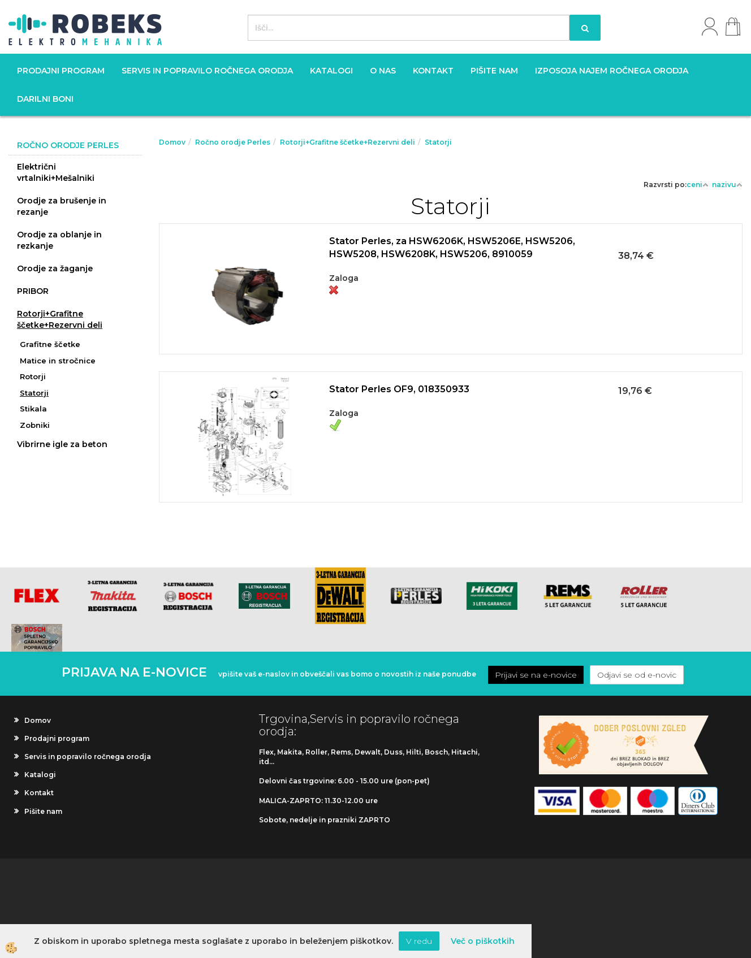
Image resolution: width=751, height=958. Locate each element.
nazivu (727, 184)
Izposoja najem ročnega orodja (611, 71)
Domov (172, 142)
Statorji (34, 392)
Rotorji (33, 376)
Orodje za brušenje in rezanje (61, 206)
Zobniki (35, 425)
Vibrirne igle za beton (62, 444)
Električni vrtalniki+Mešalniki (55, 172)
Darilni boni (45, 99)
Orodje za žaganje (55, 268)
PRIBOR (33, 291)
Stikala (33, 408)
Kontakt (433, 71)
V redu (419, 941)
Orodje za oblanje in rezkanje (59, 240)
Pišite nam (494, 71)
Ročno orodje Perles (232, 142)
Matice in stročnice (58, 360)
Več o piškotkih (483, 941)
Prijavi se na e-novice (536, 675)
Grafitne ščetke (50, 344)
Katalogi (331, 71)
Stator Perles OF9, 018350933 (399, 389)
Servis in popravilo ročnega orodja (207, 71)
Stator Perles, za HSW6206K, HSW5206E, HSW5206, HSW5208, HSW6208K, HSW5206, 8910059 (452, 247)
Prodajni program (61, 71)
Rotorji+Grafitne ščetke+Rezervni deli (59, 319)
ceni (698, 184)
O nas (383, 71)
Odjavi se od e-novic (636, 675)
